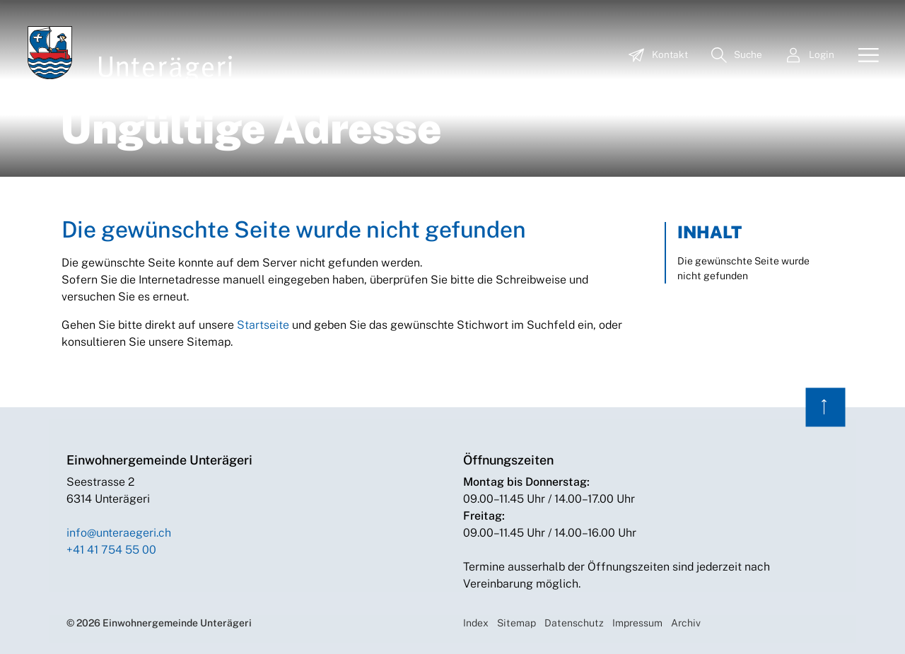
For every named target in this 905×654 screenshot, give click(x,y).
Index (476, 623)
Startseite (263, 325)
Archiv (686, 623)
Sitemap (516, 623)
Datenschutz (574, 623)
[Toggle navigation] (863, 55)
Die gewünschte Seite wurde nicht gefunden (743, 268)
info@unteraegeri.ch (118, 532)
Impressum (637, 623)
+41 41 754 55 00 (111, 549)
